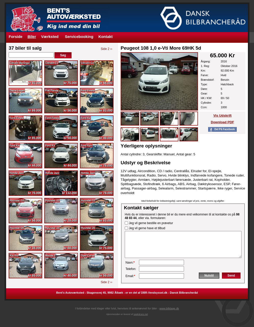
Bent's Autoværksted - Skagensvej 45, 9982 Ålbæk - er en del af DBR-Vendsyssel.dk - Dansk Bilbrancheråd (127, 292)
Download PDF (222, 122)
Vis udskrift (222, 115)
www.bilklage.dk (169, 308)
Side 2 (106, 49)
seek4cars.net (141, 314)
